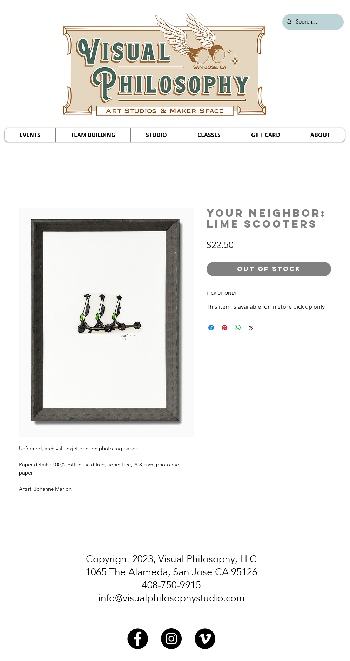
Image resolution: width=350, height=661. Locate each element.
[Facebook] (137, 638)
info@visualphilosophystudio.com (171, 598)
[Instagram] (171, 638)
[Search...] (312, 22)
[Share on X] (251, 327)
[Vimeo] (205, 638)
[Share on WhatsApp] (238, 327)
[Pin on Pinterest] (224, 327)
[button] (30, 135)
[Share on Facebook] (211, 327)
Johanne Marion (53, 488)
